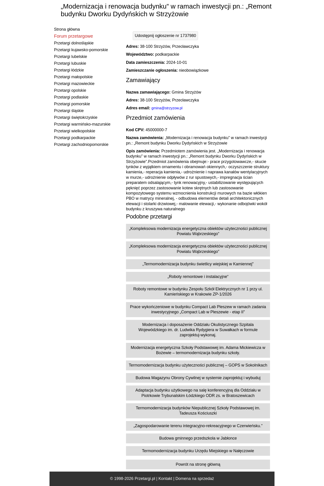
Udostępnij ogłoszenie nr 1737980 (165, 35)
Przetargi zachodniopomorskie (81, 144)
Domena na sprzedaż (195, 478)
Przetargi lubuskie (70, 63)
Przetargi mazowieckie (74, 83)
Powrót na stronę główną (198, 464)
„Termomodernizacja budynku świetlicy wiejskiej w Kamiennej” (198, 264)
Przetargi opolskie (70, 90)
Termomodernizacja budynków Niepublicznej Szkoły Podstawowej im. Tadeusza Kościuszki (198, 410)
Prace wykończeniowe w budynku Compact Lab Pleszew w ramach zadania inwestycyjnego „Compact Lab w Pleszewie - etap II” (198, 309)
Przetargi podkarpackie (74, 137)
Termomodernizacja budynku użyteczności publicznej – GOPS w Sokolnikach (198, 365)
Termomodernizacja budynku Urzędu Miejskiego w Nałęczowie (198, 451)
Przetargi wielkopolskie (74, 131)
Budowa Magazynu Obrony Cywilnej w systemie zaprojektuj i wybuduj (197, 378)
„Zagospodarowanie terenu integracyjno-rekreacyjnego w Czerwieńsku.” (197, 426)
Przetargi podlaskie (71, 97)
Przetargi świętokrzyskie (75, 117)
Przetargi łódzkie (69, 70)
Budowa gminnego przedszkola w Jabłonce (198, 438)
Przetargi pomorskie (72, 104)
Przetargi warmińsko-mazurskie (82, 124)
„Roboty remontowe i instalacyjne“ (197, 276)
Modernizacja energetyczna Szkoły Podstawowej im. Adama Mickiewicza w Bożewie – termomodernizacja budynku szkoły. (198, 350)
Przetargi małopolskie (73, 77)
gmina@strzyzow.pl (166, 108)
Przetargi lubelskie (70, 56)
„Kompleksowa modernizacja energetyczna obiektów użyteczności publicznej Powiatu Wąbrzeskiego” (198, 231)
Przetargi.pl (145, 478)
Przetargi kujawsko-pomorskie (81, 50)
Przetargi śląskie (69, 110)
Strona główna (67, 29)
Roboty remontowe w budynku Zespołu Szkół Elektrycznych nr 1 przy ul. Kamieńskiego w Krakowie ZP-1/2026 (198, 291)
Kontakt (165, 478)
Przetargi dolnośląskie (74, 43)
